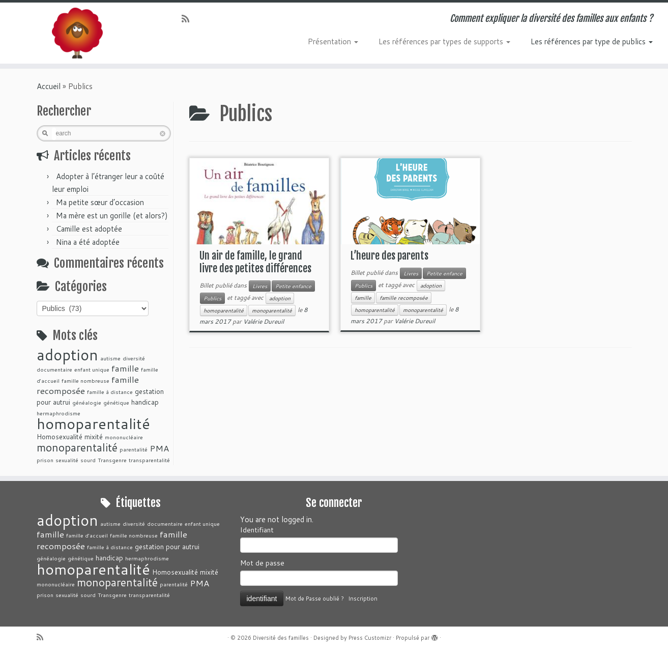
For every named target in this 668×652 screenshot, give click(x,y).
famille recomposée (404, 297)
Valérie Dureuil (263, 321)
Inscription (362, 598)
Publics (212, 298)
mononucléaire (124, 437)
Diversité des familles (281, 638)
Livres (259, 286)
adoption (67, 354)
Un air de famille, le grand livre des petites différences (255, 262)
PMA (159, 448)
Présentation (333, 41)
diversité (134, 358)
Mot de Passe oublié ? (314, 598)
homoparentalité (93, 423)
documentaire (54, 369)
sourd (88, 460)
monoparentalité (77, 447)
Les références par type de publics (592, 41)
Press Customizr (369, 638)
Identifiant (257, 530)
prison (45, 460)
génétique (116, 402)
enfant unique (91, 369)
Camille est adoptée (89, 228)
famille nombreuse (85, 380)
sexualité (66, 460)
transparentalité (149, 460)
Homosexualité (59, 436)
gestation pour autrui (167, 546)
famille (125, 368)
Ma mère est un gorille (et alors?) (112, 215)
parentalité (134, 449)
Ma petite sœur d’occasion (100, 202)
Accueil (49, 86)
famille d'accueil (87, 535)
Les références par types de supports (444, 41)
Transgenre (112, 460)
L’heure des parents (389, 255)
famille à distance (110, 391)
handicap (145, 402)
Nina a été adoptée (88, 242)
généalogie (86, 402)
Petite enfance (293, 286)
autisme (110, 358)
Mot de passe (262, 563)
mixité (93, 436)
